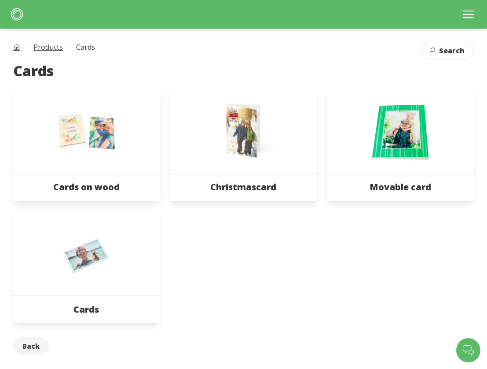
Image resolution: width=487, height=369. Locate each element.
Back (31, 346)
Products (48, 47)
